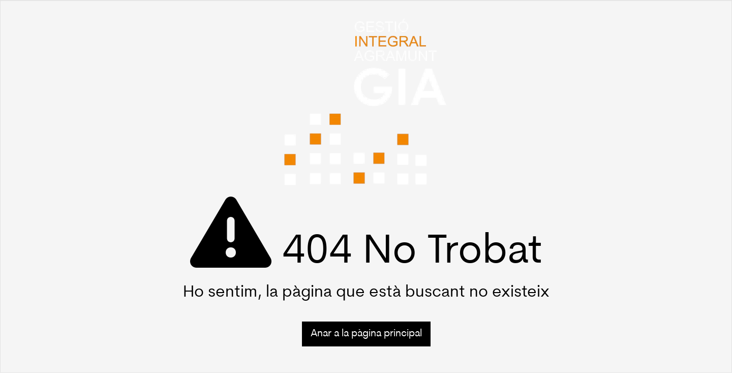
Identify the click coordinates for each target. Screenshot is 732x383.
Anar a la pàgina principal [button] (366, 334)
